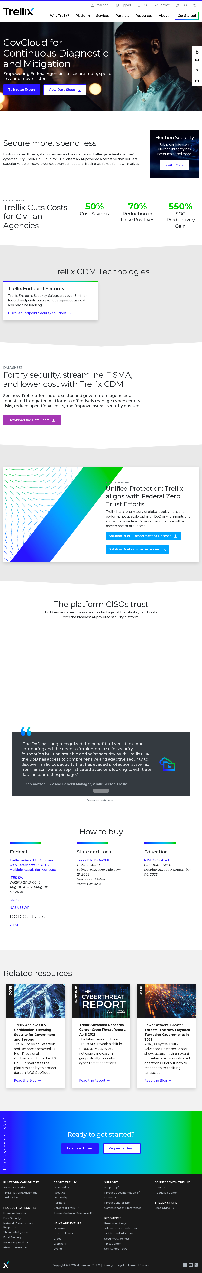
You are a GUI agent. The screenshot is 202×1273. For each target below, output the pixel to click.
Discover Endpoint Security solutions (37, 319)
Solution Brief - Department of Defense (140, 542)
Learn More (174, 165)
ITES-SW (16, 878)
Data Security (12, 1218)
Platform (83, 16)
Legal (120, 1265)
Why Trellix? (59, 16)
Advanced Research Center (122, 1228)
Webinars (60, 1243)
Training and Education (118, 1233)
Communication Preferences (122, 1207)
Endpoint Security (14, 1212)
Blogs (57, 1238)
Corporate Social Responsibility (74, 1212)
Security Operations (16, 1242)
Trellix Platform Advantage (20, 1192)
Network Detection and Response (18, 1225)
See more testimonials (101, 800)
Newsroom (61, 1228)
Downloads (111, 1197)
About (164, 16)
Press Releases (64, 1233)
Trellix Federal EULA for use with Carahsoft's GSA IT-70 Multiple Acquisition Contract (33, 865)
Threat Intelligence (15, 1232)
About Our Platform (15, 1187)
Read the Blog (25, 1080)
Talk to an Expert (21, 90)
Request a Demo (122, 1148)
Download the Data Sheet (29, 426)
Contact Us (162, 1187)
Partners (122, 16)
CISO (144, 5)
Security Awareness (117, 1238)
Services (102, 16)
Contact (164, 5)
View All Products (15, 1247)
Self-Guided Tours (115, 1248)
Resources (144, 16)
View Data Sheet (62, 90)
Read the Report (92, 1080)
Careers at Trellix (64, 1207)
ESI (15, 925)
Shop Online (162, 1207)
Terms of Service (138, 1265)
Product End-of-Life (117, 1202)
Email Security (12, 1237)
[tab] (104, 791)
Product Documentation (120, 1192)
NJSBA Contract (156, 860)
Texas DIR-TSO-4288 (93, 860)
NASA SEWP (19, 908)
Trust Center (112, 1243)
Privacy (108, 1265)
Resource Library (115, 1223)
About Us (59, 1192)
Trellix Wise (10, 1197)
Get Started (187, 16)
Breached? (102, 5)
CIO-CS (15, 900)
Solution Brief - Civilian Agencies (134, 556)
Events (58, 1248)
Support (125, 5)
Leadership (61, 1197)
